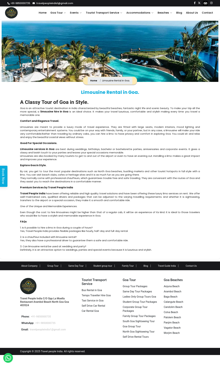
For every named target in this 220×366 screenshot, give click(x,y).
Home (46, 13)
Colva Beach (171, 312)
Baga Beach (171, 296)
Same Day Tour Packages (137, 291)
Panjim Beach (172, 322)
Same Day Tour (76, 266)
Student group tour (102, 266)
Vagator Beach (172, 327)
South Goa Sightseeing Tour (139, 321)
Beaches (164, 13)
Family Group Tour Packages (139, 316)
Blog (180, 13)
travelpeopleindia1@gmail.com (54, 3)
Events (77, 13)
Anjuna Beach (172, 286)
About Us (192, 13)
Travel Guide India (167, 266)
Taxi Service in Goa (93, 300)
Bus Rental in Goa (92, 290)
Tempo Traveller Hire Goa (96, 295)
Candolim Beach (173, 307)
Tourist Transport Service (104, 13)
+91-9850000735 (20, 3)
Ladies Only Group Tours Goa (139, 296)
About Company (29, 266)
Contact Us (191, 266)
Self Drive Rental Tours (136, 336)
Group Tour (52, 266)
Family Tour (128, 266)
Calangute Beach (173, 301)
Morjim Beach (172, 332)
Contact (207, 13)
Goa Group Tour (132, 326)
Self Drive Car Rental (93, 305)
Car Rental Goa (90, 310)
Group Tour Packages (135, 286)
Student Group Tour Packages (140, 301)
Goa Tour (59, 13)
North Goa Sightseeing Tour (138, 331)
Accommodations (139, 13)
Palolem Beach (172, 317)
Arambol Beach (172, 291)
